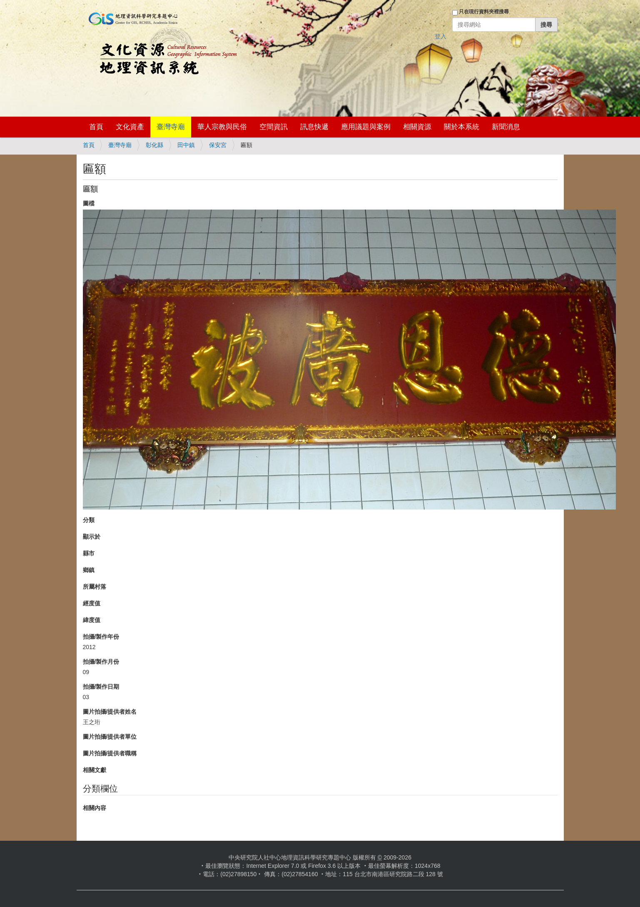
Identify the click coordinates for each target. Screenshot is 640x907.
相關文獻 (94, 770)
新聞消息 (506, 127)
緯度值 (91, 620)
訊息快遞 (314, 127)
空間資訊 (273, 127)
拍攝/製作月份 (101, 661)
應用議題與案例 (366, 127)
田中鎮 (186, 145)
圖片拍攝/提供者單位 (110, 736)
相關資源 (417, 127)
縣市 (89, 553)
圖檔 (89, 203)
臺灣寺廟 (171, 127)
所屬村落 (94, 586)
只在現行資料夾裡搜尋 (484, 12)
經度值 (91, 603)
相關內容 (94, 808)
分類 (89, 520)
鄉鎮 (89, 570)
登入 (440, 36)
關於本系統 (461, 127)
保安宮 (218, 145)
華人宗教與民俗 (222, 127)
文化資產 (130, 127)
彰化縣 (154, 145)
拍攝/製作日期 (101, 686)
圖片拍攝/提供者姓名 (110, 711)
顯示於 (91, 536)
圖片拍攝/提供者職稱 (110, 753)
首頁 (96, 127)
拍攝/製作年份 (101, 636)
